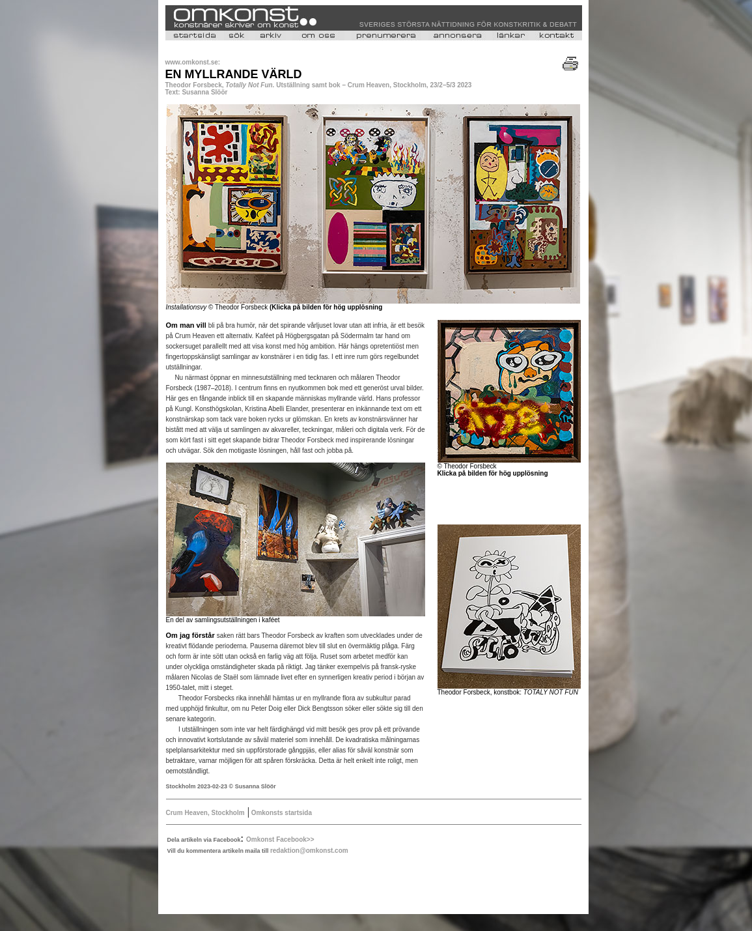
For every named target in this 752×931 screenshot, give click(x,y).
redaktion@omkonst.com (309, 850)
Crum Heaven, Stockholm (205, 812)
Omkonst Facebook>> (280, 839)
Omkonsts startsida (280, 812)
